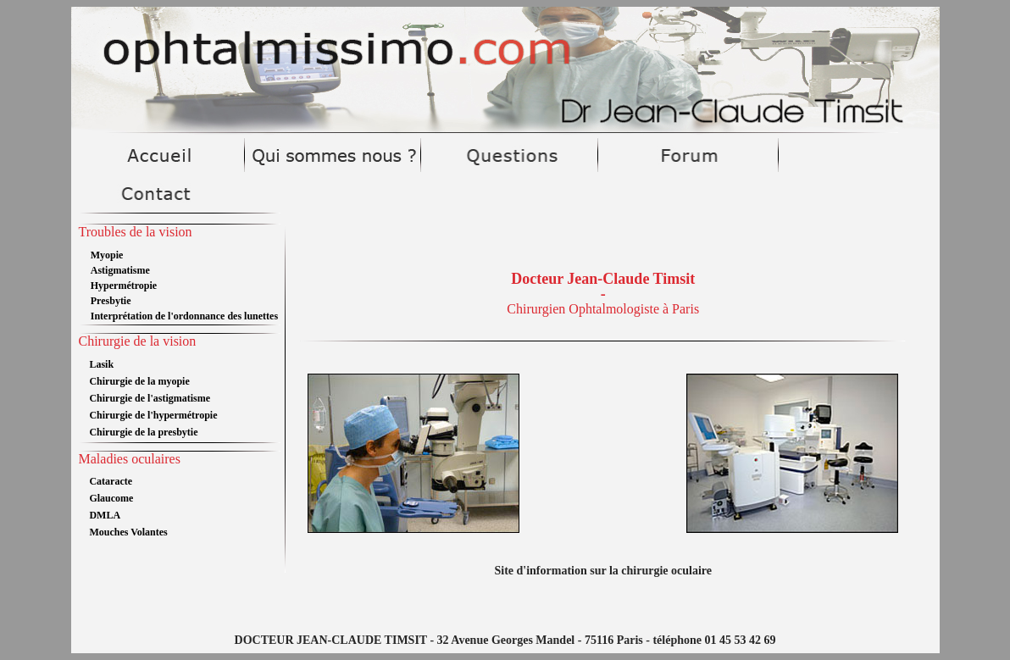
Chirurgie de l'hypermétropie (153, 415)
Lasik (101, 364)
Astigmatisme (120, 270)
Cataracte (110, 481)
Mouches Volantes (128, 532)
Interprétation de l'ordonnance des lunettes (184, 316)
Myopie (107, 255)
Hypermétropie (124, 285)
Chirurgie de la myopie (139, 381)
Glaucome (111, 498)
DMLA (104, 515)
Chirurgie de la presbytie (143, 432)
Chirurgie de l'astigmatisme (149, 398)
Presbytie (111, 301)
